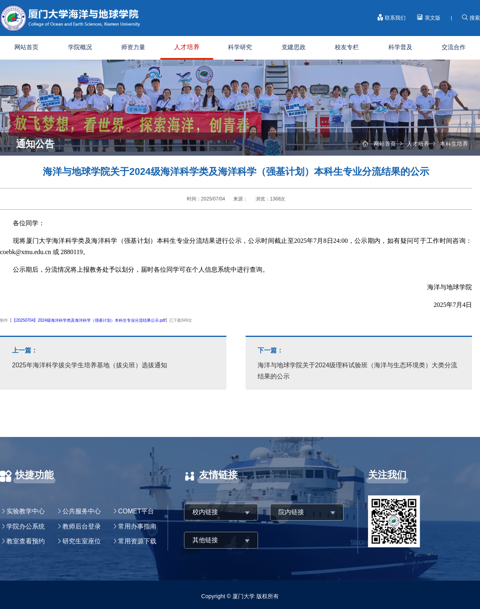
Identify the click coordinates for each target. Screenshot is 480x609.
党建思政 (294, 47)
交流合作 (454, 47)
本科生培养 (454, 143)
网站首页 (26, 47)
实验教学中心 (25, 511)
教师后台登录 (81, 526)
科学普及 (400, 47)
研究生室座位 (81, 541)
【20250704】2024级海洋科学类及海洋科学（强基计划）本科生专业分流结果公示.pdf (88, 320)
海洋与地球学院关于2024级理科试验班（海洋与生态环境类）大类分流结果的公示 (359, 362)
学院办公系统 (25, 526)
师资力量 (133, 47)
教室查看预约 (25, 541)
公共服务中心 (81, 511)
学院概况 (80, 47)
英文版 (428, 18)
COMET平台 (136, 511)
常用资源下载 (137, 541)
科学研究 (240, 47)
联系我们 (391, 18)
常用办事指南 (137, 526)
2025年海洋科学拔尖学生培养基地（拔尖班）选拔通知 (113, 357)
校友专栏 (347, 47)
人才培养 (187, 47)
